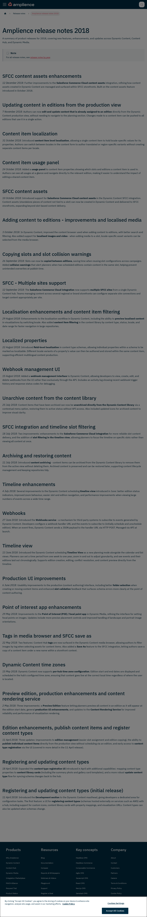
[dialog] (73, 907)
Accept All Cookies (115, 911)
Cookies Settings (116, 903)
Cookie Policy (68, 904)
